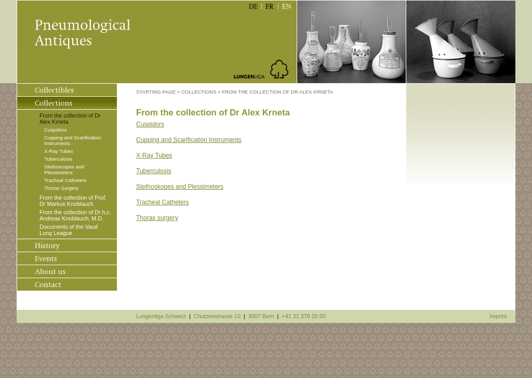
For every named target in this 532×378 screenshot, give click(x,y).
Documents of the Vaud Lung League (68, 230)
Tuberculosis (58, 159)
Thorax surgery (157, 217)
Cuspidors (55, 130)
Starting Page (156, 92)
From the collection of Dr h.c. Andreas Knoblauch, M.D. (75, 215)
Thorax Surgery (61, 188)
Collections (199, 92)
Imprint (498, 316)
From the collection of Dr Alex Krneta (70, 118)
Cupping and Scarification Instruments (72, 140)
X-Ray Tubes (58, 151)
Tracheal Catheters (65, 180)
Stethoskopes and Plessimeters (179, 186)
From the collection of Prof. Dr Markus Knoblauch (73, 200)
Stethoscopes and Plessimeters (64, 169)
